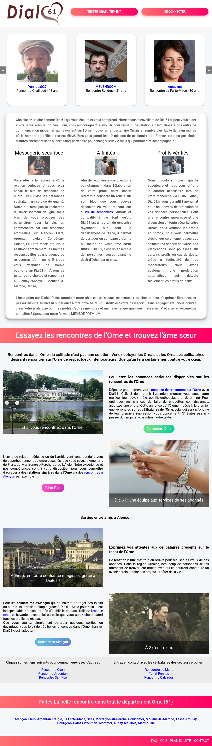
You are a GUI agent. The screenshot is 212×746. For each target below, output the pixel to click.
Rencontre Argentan (52, 674)
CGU (163, 741)
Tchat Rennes (159, 674)
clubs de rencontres (97, 212)
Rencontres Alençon (53, 642)
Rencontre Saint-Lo (53, 678)
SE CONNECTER (175, 11)
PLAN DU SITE (180, 741)
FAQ (154, 741)
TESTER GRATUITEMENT (104, 11)
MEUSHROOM (106, 87)
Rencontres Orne (159, 429)
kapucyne (174, 87)
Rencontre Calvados (159, 678)
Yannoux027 (37, 87)
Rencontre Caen (53, 670)
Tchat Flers (53, 488)
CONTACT (201, 741)
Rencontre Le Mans (159, 670)
